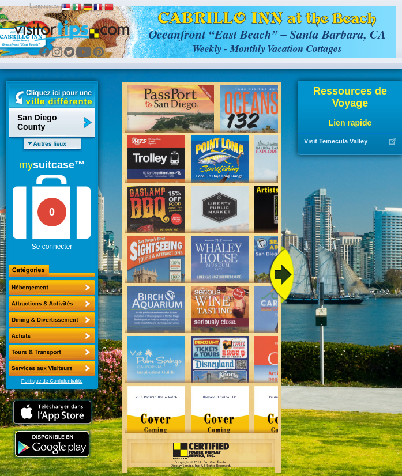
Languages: (44, 6)
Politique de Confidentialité (52, 381)
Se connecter (52, 247)
